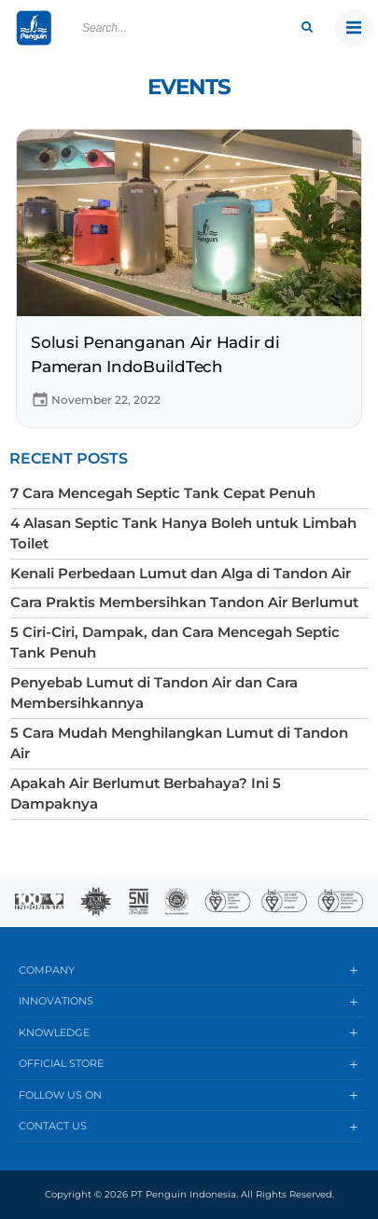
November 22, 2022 (96, 400)
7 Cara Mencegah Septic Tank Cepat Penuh (162, 493)
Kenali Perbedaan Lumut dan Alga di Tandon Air (180, 573)
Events (189, 87)
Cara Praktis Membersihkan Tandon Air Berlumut (184, 602)
